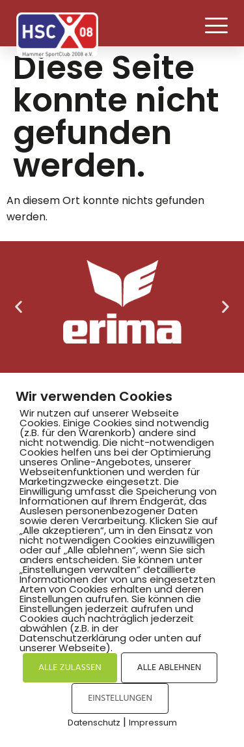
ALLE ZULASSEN (70, 667)
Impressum (153, 722)
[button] (216, 25)
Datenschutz (94, 722)
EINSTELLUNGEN (120, 698)
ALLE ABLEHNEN (169, 667)
